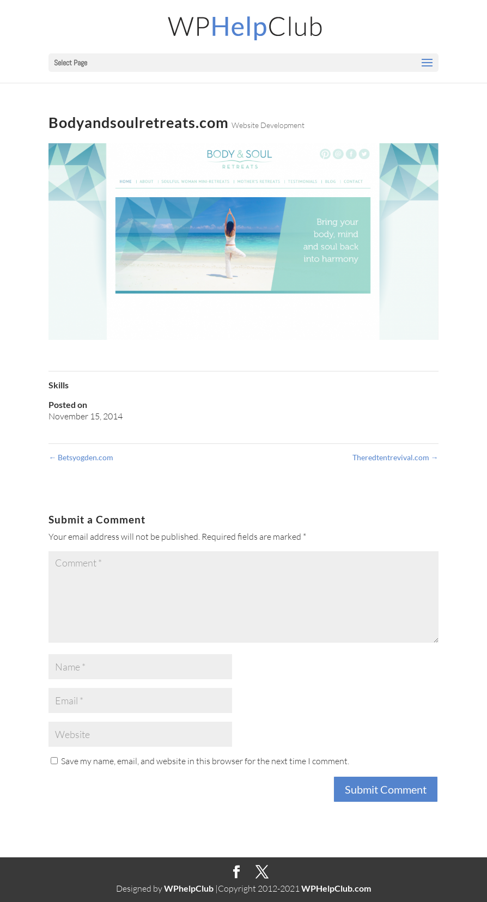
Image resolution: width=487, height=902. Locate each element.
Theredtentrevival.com (395, 457)
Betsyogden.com (80, 457)
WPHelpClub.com (336, 888)
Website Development (268, 125)
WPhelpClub (189, 888)
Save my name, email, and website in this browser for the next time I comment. (205, 760)
